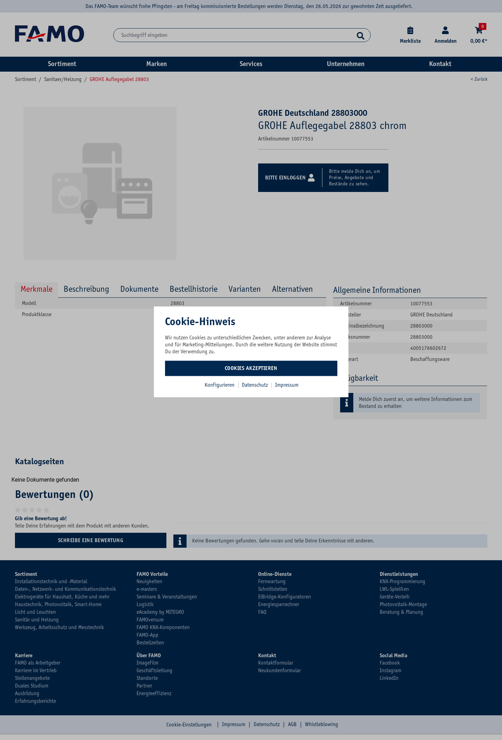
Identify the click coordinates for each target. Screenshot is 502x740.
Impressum (286, 385)
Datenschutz (255, 385)
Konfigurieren (219, 385)
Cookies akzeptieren (251, 368)
